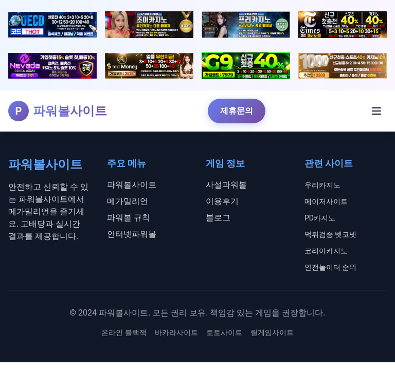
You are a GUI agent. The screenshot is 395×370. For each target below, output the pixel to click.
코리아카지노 (326, 251)
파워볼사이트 (131, 185)
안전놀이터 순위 (330, 267)
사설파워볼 (226, 185)
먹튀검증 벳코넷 (330, 234)
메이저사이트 (326, 201)
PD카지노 (319, 218)
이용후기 (222, 201)
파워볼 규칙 (128, 218)
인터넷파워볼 (131, 234)
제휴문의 (236, 111)
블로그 (218, 218)
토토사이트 (224, 332)
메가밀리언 (127, 201)
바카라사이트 (176, 332)
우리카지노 (322, 185)
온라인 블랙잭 (123, 332)
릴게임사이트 (272, 332)
